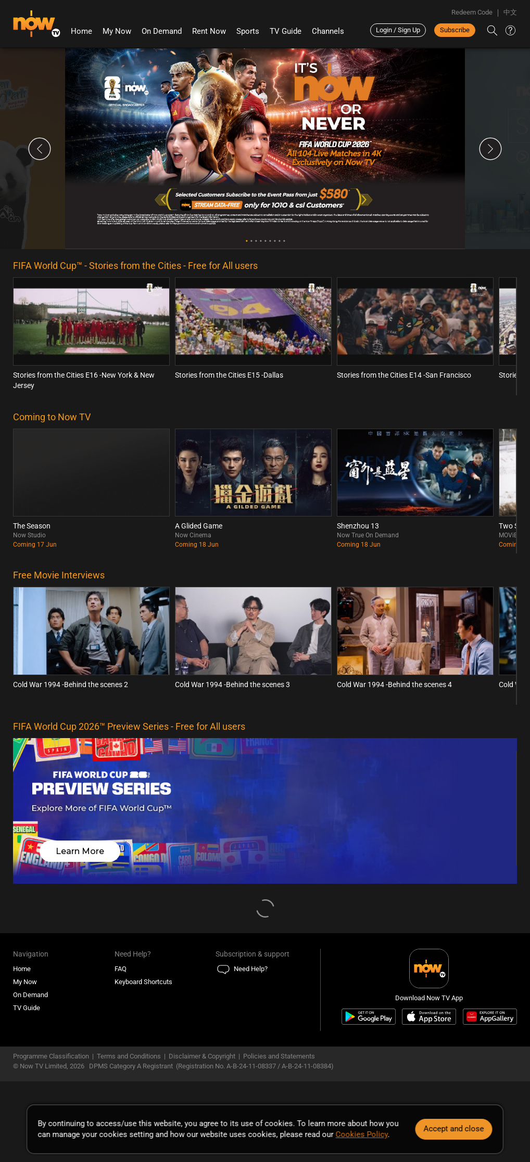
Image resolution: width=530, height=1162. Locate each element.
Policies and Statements (279, 1056)
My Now (117, 31)
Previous (40, 149)
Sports (247, 31)
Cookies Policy (361, 1134)
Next (490, 149)
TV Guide (285, 31)
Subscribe (455, 30)
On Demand (162, 31)
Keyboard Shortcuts (143, 982)
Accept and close (454, 1128)
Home (81, 31)
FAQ (121, 969)
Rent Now (209, 31)
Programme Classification (51, 1056)
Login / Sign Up (398, 30)
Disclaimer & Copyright (202, 1056)
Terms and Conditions (129, 1056)
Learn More (80, 851)
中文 (510, 12)
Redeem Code (472, 12)
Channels (328, 31)
